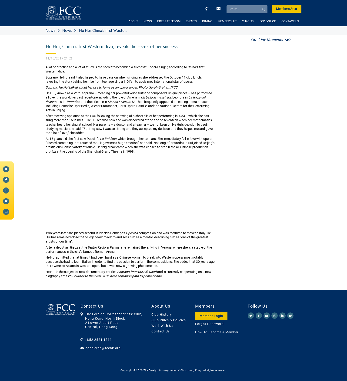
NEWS (147, 21)
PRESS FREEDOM (168, 21)
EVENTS (191, 21)
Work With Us (162, 326)
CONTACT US (290, 21)
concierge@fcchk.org (103, 348)
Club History (161, 314)
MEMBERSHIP (227, 21)
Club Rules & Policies (168, 320)
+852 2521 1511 (98, 340)
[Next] (293, 45)
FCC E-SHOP (268, 21)
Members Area (286, 9)
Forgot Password (209, 324)
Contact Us (160, 331)
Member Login (211, 316)
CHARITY (248, 21)
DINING (207, 21)
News (51, 30)
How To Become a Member (217, 332)
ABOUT (133, 21)
